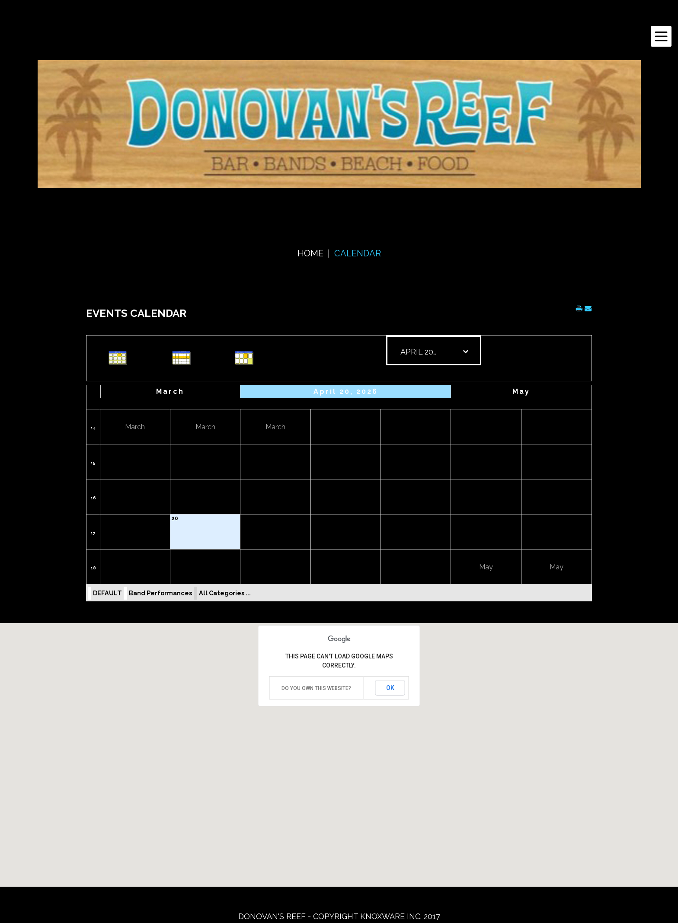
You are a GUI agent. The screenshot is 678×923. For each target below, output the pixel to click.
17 (455, 483)
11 (525, 448)
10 (455, 448)
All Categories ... (225, 593)
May (521, 391)
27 (174, 553)
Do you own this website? (316, 688)
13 (174, 483)
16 (93, 497)
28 (244, 553)
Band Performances (160, 593)
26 (104, 553)
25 (525, 518)
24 (455, 518)
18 (525, 483)
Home (310, 253)
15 (93, 462)
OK (390, 687)
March (170, 391)
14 (93, 427)
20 (174, 518)
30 (385, 553)
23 (385, 518)
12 (104, 483)
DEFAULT (107, 593)
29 (315, 553)
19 (104, 518)
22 (315, 518)
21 (244, 518)
